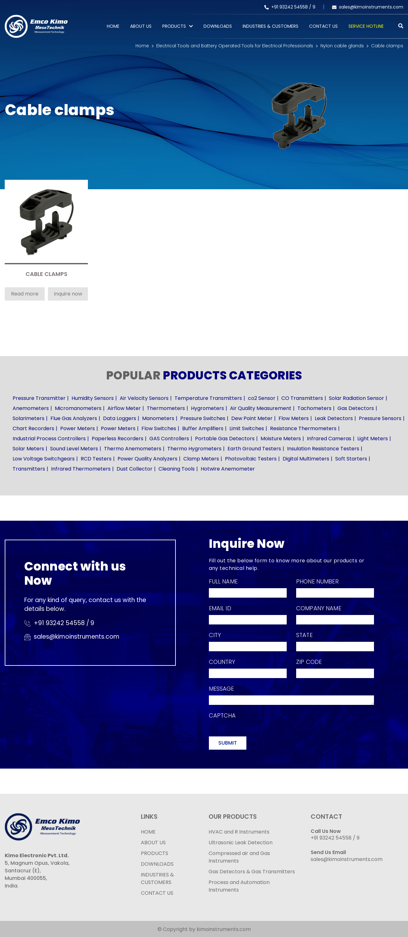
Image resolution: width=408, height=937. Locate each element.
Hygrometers (207, 408)
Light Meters (372, 438)
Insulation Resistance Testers (323, 448)
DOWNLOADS (157, 864)
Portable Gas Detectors (225, 438)
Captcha (222, 715)
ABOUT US (153, 842)
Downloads (218, 26)
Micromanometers (78, 408)
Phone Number (317, 581)
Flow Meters (294, 418)
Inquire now (68, 293)
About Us (141, 26)
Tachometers (314, 408)
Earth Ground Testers (254, 448)
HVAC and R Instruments (239, 831)
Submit (227, 743)
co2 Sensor (261, 398)
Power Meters (77, 428)
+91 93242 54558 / (288, 7)
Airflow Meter (124, 408)
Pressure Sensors (380, 418)
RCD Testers (96, 458)
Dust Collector (134, 468)
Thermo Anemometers (132, 448)
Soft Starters (351, 458)
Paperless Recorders (117, 438)
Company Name (318, 608)
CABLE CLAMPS (46, 274)
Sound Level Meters (74, 448)
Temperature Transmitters (208, 398)
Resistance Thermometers (303, 428)
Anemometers (31, 408)
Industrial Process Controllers (49, 438)
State (304, 635)
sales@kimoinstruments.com (367, 7)
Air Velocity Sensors (144, 398)
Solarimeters (28, 418)
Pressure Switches (202, 418)
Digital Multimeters (306, 458)
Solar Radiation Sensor (356, 398)
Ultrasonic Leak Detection (241, 842)
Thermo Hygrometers (194, 448)
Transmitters (29, 468)
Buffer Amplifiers (202, 428)
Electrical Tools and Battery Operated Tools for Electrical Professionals (234, 46)
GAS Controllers (169, 438)
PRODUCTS (174, 26)
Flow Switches (158, 428)
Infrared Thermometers (81, 468)
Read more (24, 293)
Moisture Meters (281, 438)
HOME (148, 831)
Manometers (158, 418)
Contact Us (323, 26)
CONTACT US (157, 893)
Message (221, 689)
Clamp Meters (201, 458)
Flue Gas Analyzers (73, 418)
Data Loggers (119, 418)
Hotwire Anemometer (228, 468)
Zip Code (309, 662)
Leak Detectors (334, 418)
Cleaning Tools (176, 468)
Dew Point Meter (252, 418)
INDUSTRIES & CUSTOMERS (157, 878)
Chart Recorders (33, 428)
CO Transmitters (302, 398)
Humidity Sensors (93, 398)
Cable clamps (387, 46)
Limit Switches (246, 428)
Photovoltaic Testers (251, 458)
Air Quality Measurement (260, 408)
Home (113, 26)
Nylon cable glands (342, 46)
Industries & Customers (270, 26)
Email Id (220, 608)
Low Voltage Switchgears (44, 458)
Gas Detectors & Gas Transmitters (252, 871)
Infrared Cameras (329, 438)
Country (222, 662)
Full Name (223, 581)
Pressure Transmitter (39, 398)
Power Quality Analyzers (147, 458)
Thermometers (166, 408)
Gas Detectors (355, 408)
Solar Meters (28, 448)
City (215, 635)
